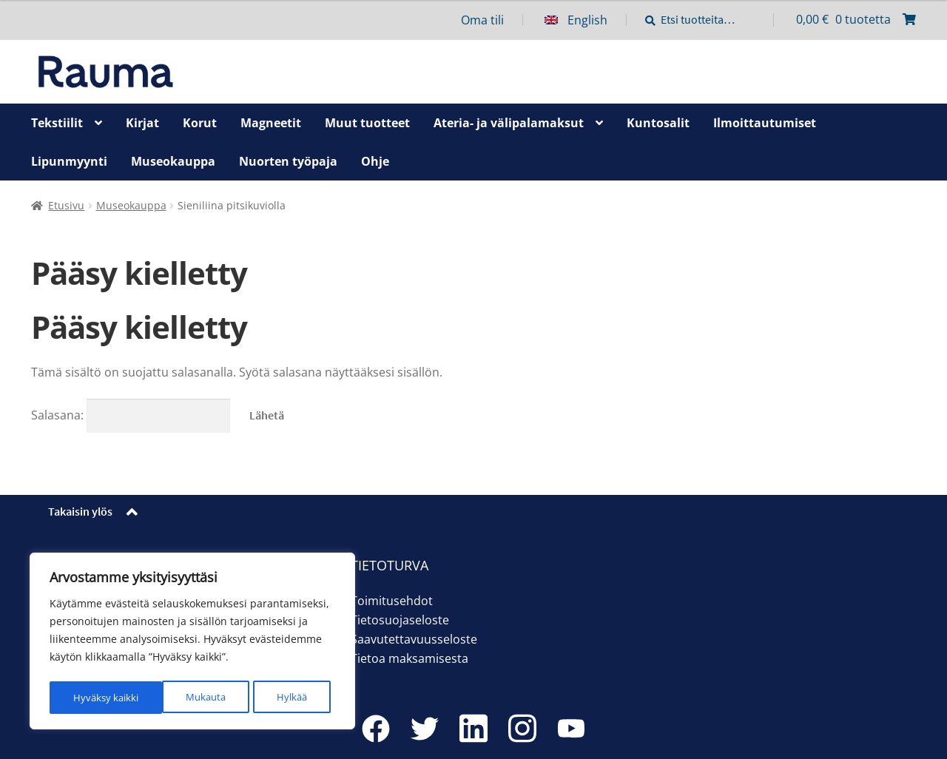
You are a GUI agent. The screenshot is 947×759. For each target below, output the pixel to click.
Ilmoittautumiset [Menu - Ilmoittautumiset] (764, 123)
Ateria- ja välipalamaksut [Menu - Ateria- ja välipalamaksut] (509, 123)
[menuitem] (586, 20)
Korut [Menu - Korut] (200, 123)
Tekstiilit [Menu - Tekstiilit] (57, 123)
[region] (192, 642)
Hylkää (180, 697)
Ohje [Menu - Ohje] (375, 161)
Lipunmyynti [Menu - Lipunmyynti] (69, 161)
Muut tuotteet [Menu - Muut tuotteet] (367, 123)
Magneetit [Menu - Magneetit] (270, 123)
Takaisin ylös (80, 511)
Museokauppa (131, 205)
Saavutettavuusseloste (414, 639)
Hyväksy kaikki (279, 697)
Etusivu (66, 205)
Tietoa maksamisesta (409, 658)
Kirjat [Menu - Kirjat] (142, 123)
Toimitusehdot (392, 601)
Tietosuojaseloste (400, 620)
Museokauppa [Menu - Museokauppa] (173, 161)
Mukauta (93, 697)
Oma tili (482, 20)
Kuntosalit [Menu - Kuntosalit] (658, 123)
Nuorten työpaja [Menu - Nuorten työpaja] (288, 161)
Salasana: (130, 415)
